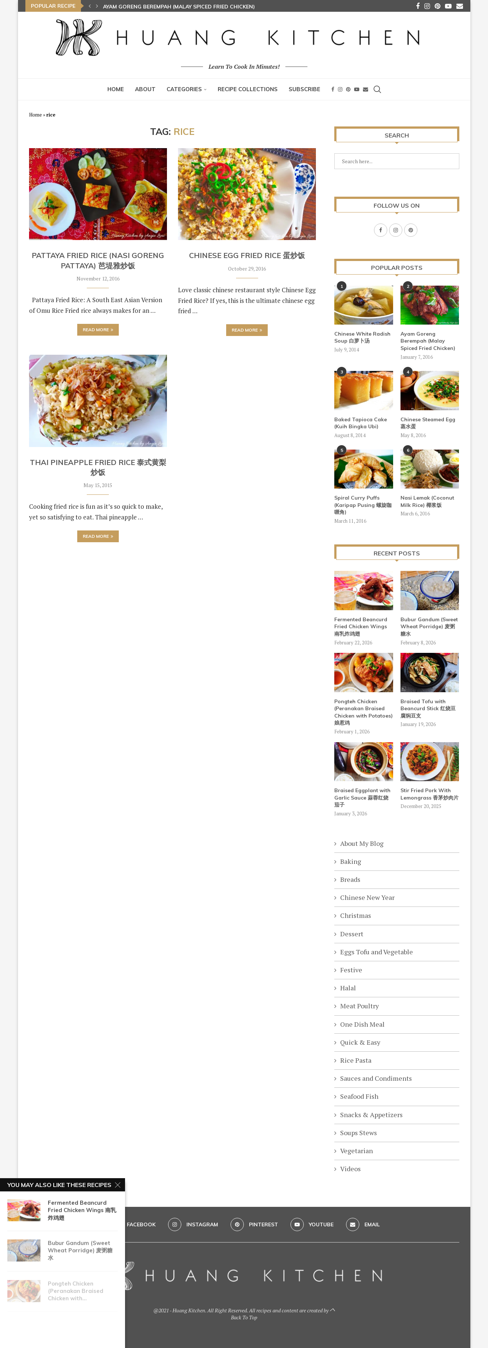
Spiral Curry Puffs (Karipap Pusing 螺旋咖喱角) (363, 504)
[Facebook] (418, 6)
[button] (90, 6)
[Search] (377, 89)
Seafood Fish (359, 1095)
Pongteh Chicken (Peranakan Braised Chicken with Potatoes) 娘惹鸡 (363, 712)
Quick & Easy (360, 1041)
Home (115, 89)
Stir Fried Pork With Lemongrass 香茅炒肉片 (429, 794)
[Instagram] (427, 6)
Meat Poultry (359, 1005)
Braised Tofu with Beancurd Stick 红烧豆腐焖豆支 (428, 708)
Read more (98, 329)
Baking (350, 861)
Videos (350, 1168)
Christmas (355, 915)
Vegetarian (356, 1150)
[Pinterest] (437, 6)
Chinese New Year (367, 897)
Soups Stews (358, 1132)
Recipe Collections (248, 89)
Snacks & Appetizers (371, 1114)
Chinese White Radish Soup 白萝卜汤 (362, 337)
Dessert (351, 933)
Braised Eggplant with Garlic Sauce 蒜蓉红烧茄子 (362, 797)
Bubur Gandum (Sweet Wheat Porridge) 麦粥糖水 (429, 626)
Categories (184, 89)
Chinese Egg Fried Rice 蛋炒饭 (247, 255)
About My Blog (362, 843)
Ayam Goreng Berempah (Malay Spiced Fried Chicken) (179, 6)
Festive (351, 969)
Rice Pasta (355, 1059)
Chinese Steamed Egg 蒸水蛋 (427, 423)
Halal (348, 987)
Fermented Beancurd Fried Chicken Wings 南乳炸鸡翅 (360, 626)
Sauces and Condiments (376, 1077)
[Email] (459, 6)
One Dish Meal (362, 1023)
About (145, 89)
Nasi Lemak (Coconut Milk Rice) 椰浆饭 (427, 501)
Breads (350, 879)
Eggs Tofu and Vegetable (376, 951)
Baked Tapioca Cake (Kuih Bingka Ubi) (360, 423)
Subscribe (304, 89)
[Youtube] (448, 6)
